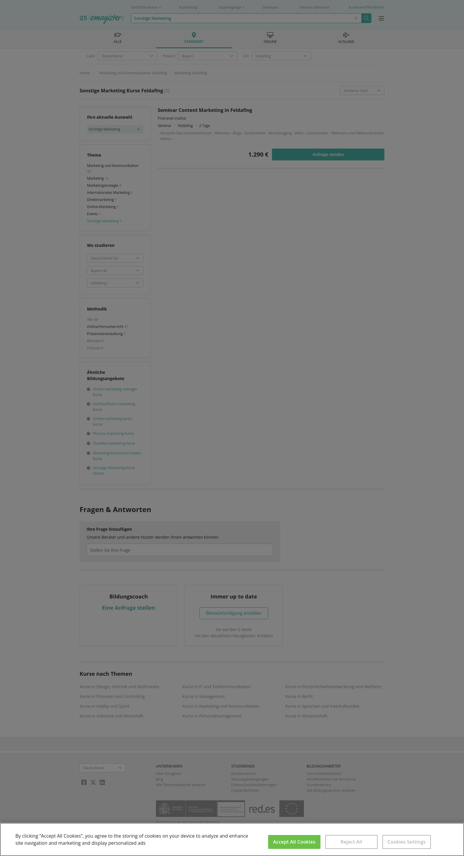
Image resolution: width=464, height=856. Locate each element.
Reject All (351, 842)
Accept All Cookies (294, 842)
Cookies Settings (406, 842)
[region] (232, 839)
